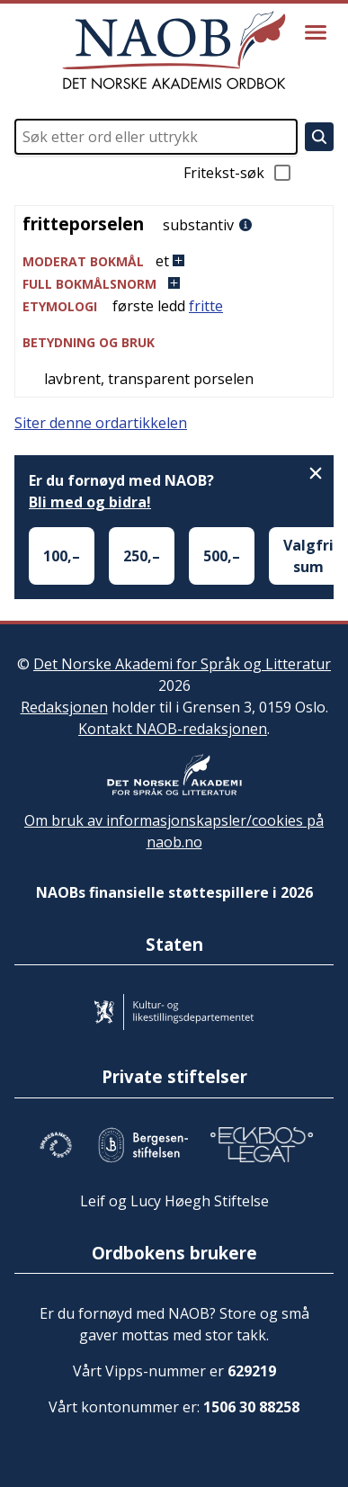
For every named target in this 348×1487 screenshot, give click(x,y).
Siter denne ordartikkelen (100, 423)
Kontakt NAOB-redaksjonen (172, 729)
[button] (174, 261)
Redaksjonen (64, 707)
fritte (206, 306)
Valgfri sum (308, 556)
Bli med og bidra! (90, 502)
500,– (221, 556)
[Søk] (319, 136)
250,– (141, 556)
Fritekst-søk (238, 173)
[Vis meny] (315, 32)
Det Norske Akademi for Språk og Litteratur (182, 664)
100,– (61, 556)
